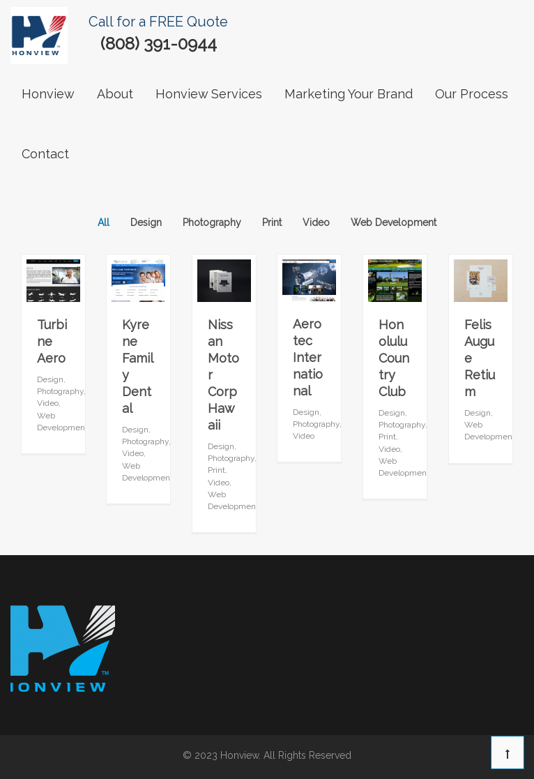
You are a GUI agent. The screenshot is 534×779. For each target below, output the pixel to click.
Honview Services (208, 93)
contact (45, 153)
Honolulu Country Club (394, 358)
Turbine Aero (52, 341)
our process (471, 93)
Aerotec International (308, 357)
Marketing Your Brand (348, 93)
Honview (48, 93)
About (115, 93)
